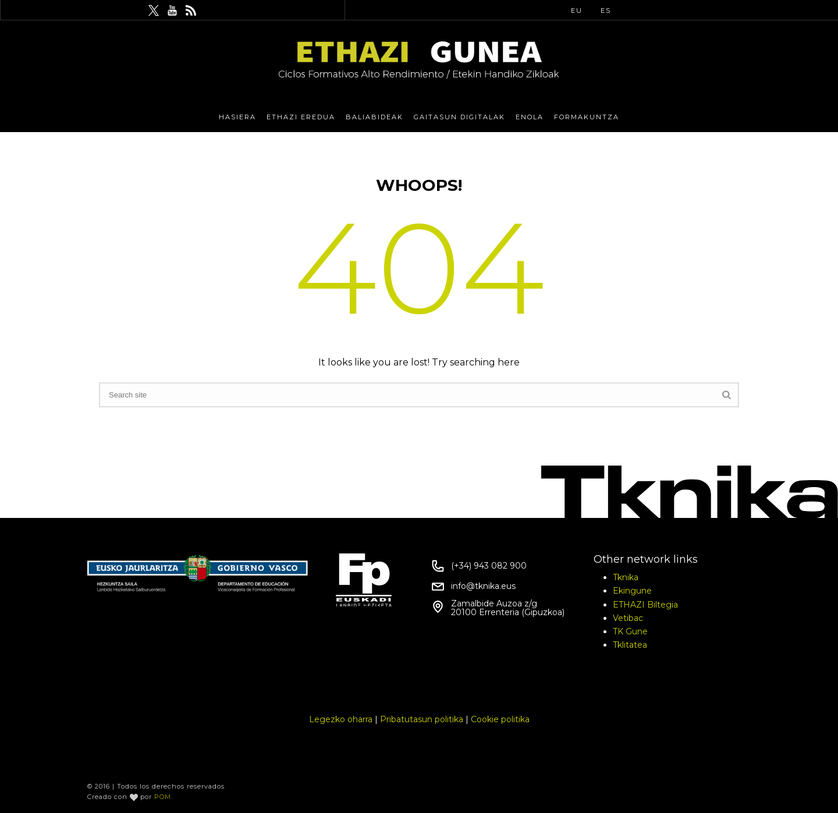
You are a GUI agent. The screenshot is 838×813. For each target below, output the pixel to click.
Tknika (625, 577)
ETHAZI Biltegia (645, 604)
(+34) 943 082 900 (489, 565)
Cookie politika (500, 719)
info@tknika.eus (483, 586)
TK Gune (630, 631)
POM (162, 797)
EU (577, 10)
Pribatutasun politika (421, 719)
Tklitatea (630, 645)
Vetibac (628, 618)
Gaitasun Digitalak (459, 117)
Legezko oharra (340, 719)
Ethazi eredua (301, 117)
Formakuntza (586, 117)
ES (606, 10)
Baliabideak (374, 117)
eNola (530, 117)
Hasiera (237, 117)
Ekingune (632, 590)
